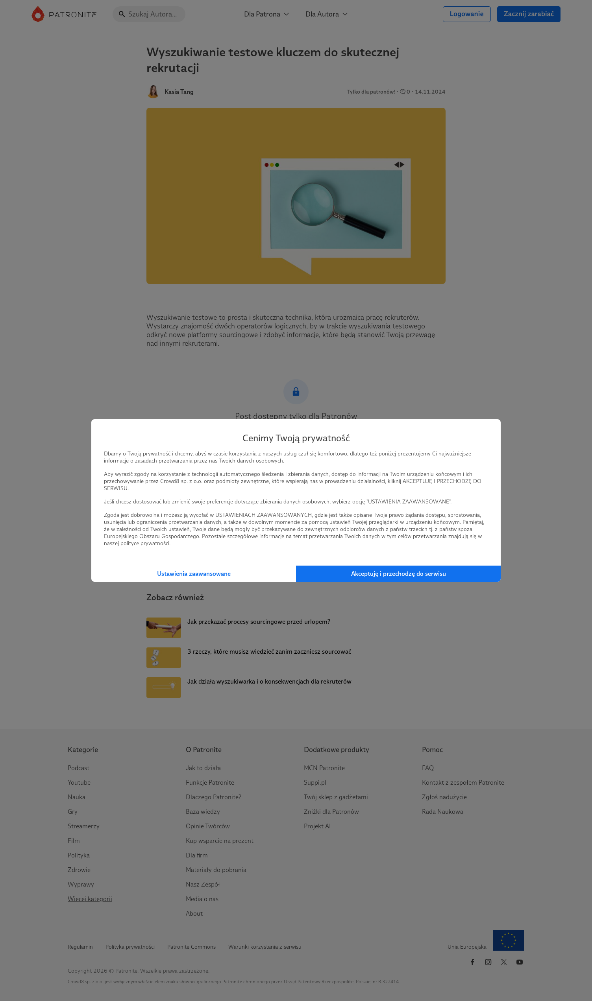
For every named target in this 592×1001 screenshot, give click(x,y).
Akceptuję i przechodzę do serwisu (398, 574)
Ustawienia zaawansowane (194, 574)
